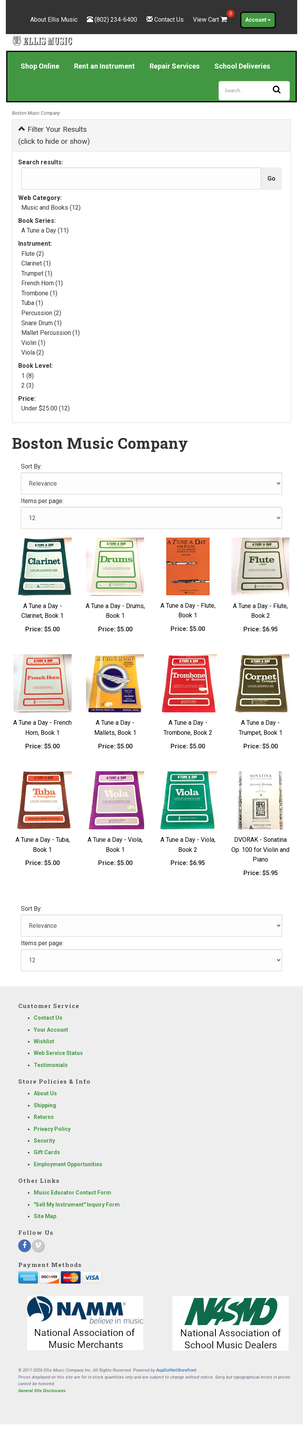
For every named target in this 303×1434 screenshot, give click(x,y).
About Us (45, 1093)
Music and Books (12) (51, 207)
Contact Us (169, 19)
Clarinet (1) (36, 263)
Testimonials (51, 1065)
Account (258, 20)
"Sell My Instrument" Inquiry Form (77, 1204)
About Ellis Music (53, 19)
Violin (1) (33, 342)
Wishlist (44, 1041)
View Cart (211, 19)
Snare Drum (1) (41, 323)
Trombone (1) (39, 293)
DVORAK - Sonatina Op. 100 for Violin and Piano (260, 849)
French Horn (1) (42, 283)
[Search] (254, 90)
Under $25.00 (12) (45, 408)
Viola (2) (32, 352)
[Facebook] (24, 1246)
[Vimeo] (38, 1246)
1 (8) (27, 375)
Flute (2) (32, 253)
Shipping (45, 1105)
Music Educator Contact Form (72, 1192)
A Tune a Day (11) (45, 230)
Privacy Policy (52, 1129)
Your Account (51, 1030)
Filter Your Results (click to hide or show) (54, 135)
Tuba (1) (32, 303)
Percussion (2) (41, 313)
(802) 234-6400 (116, 19)
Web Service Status (58, 1053)
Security (44, 1141)
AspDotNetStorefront (176, 1370)
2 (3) (27, 385)
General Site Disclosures (42, 1390)
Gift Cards (47, 1152)
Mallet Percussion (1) (50, 332)
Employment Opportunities (68, 1164)
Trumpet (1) (36, 273)
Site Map (45, 1216)
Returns (44, 1117)
